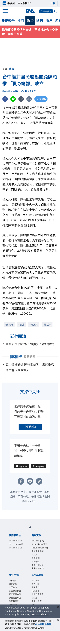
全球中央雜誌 (38, 551)
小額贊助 (30, 426)
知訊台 (35, 598)
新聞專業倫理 (15, 594)
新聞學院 (36, 561)
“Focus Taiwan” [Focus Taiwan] (40, 614)
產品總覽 (36, 580)
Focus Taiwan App (40, 548)
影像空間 (36, 587)
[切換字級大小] (29, 99)
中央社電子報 (38, 565)
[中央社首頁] (30, 11)
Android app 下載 (40, 544)
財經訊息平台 (38, 594)
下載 (52, 3)
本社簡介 (13, 580)
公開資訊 (13, 587)
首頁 (4, 68)
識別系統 (13, 584)
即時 (20, 20)
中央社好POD (38, 568)
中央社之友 (37, 601)
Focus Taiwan (15, 541)
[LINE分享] (13, 99)
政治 (30, 20)
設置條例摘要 (15, 591)
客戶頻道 (36, 584)
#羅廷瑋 (47, 324)
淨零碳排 (36, 558)
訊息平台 (36, 591)
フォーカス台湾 (16, 544)
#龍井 (21, 324)
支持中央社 (46, 11)
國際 (39, 20)
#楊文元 (33, 324)
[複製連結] (21, 99)
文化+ (34, 555)
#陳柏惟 (9, 324)
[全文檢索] (56, 11)
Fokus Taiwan (15, 548)
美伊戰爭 (8, 20)
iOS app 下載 (38, 541)
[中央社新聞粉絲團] (30, 528)
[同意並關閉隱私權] (58, 620)
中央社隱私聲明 (43, 624)
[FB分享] (5, 99)
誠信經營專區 (15, 598)
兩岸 (49, 20)
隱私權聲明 (14, 601)
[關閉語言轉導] (58, 607)
